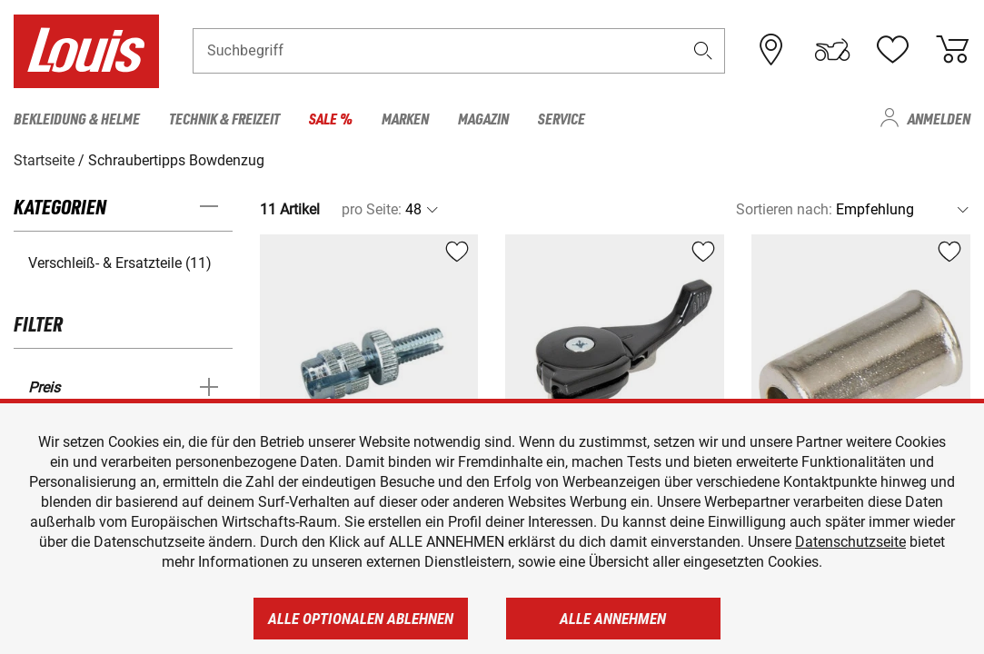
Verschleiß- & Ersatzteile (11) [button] (120, 263)
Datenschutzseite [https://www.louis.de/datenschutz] (850, 541)
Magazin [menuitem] (483, 118)
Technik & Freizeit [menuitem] (224, 118)
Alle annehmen (613, 618)
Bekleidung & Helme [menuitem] (77, 118)
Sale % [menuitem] (331, 118)
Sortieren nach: (784, 209)
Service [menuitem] (561, 118)
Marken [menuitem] (405, 118)
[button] (702, 51)
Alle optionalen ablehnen (360, 618)
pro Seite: (372, 209)
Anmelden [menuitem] (939, 118)
